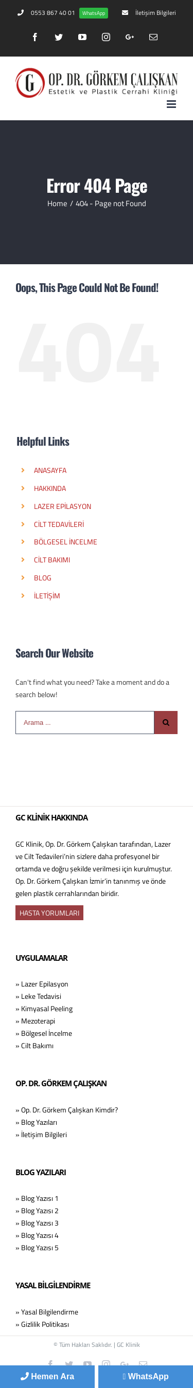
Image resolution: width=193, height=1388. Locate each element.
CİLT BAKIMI (52, 559)
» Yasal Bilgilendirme (46, 1311)
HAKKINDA (50, 488)
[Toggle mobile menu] (172, 104)
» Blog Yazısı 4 (37, 1235)
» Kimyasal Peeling (44, 1008)
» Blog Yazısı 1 (37, 1198)
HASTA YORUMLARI (49, 912)
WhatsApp (145, 1376)
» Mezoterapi (35, 1020)
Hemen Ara (47, 1376)
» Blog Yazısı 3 (37, 1222)
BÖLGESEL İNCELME (65, 541)
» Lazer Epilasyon (41, 983)
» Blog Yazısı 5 (37, 1247)
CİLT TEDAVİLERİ (59, 524)
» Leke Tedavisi (38, 996)
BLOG (42, 577)
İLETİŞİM (47, 595)
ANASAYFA (50, 470)
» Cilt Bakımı (34, 1045)
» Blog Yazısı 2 (37, 1210)
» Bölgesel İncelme (43, 1033)
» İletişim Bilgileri (41, 1134)
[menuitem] (63, 13)
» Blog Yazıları (36, 1122)
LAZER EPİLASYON (62, 506)
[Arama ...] (84, 722)
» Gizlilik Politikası (42, 1324)
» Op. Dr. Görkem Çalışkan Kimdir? (66, 1109)
